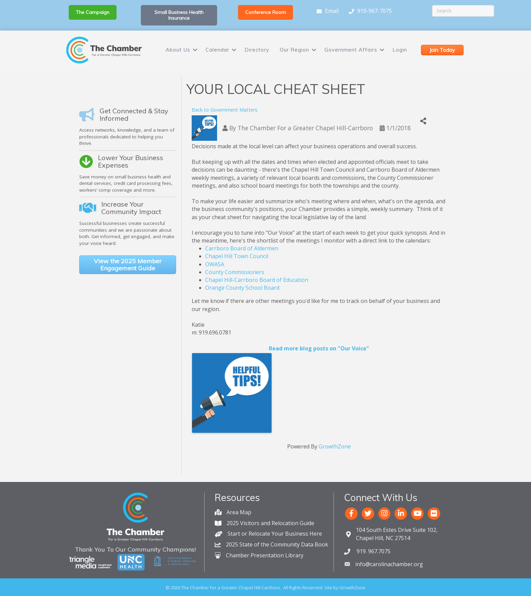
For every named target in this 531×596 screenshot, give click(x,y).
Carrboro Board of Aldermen (241, 248)
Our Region (294, 49)
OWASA (214, 264)
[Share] (423, 121)
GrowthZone (335, 446)
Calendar (217, 49)
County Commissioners (234, 272)
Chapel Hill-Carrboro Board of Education (256, 280)
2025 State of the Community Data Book (277, 544)
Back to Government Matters (224, 110)
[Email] (326, 11)
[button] (92, 12)
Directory (257, 49)
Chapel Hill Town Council (236, 256)
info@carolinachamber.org (389, 564)
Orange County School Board (242, 287)
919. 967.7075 (372, 551)
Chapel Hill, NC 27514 (397, 533)
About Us (178, 49)
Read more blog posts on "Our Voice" (319, 348)
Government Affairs (350, 49)
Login (399, 49)
